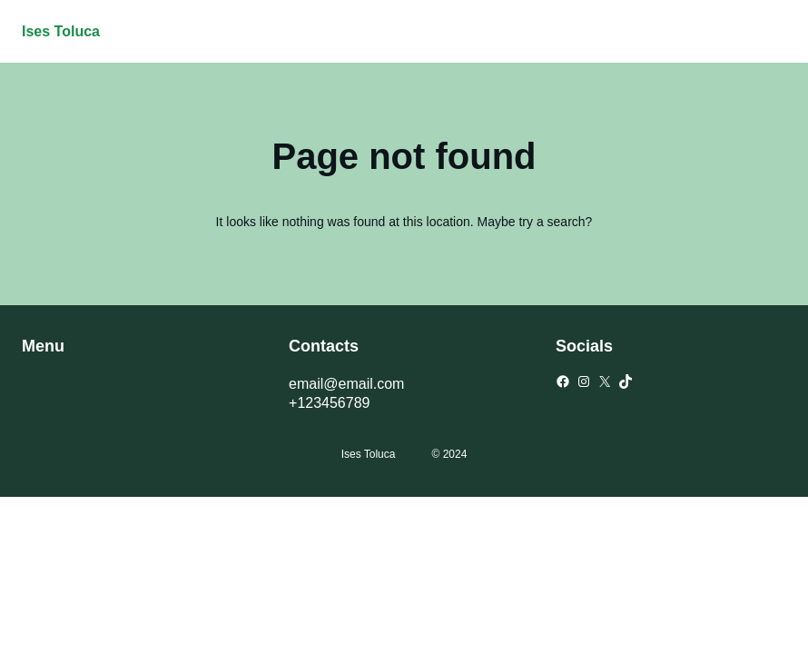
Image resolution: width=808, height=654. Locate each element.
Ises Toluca (61, 31)
